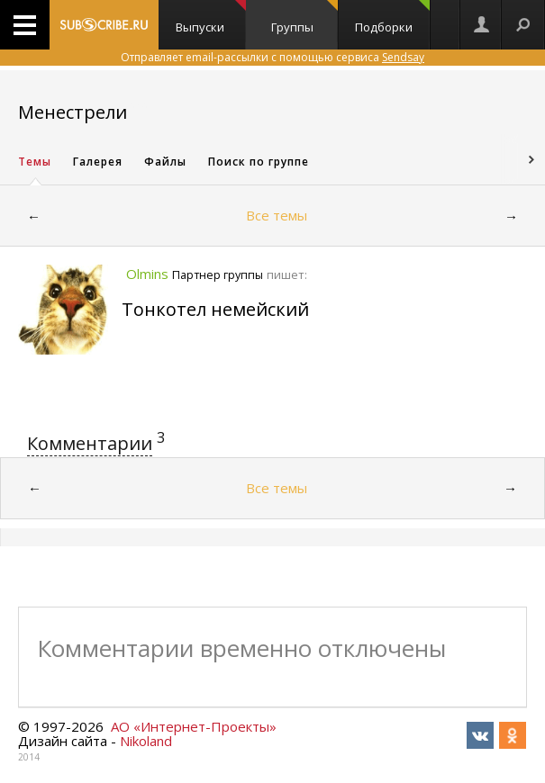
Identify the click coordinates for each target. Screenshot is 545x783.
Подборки (392, 17)
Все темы (276, 215)
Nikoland (146, 741)
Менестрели (72, 112)
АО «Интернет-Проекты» (194, 726)
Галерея (98, 161)
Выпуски (210, 17)
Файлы (165, 161)
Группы (304, 17)
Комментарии (89, 443)
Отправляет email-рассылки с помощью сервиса (272, 57)
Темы (34, 161)
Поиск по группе (258, 161)
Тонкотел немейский (215, 309)
